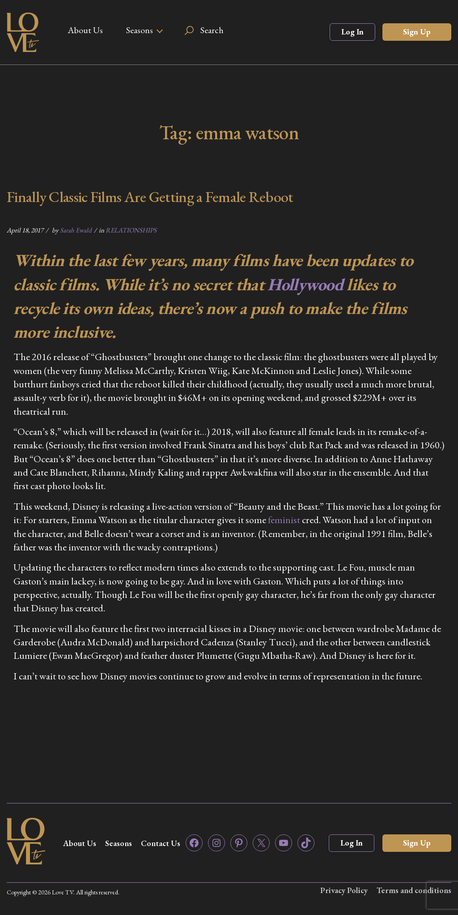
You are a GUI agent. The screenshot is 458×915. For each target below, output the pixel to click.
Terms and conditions (414, 890)
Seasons (139, 30)
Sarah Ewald (76, 230)
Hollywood (305, 284)
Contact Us (160, 843)
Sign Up (417, 31)
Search (212, 30)
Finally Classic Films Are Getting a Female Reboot (150, 196)
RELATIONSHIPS (131, 230)
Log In (352, 31)
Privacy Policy (344, 890)
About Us (85, 30)
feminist (284, 519)
